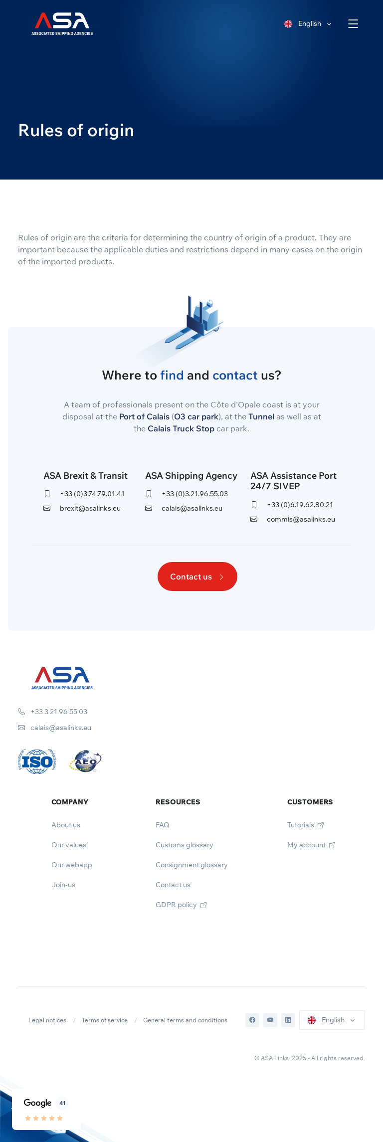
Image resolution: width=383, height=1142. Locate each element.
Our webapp (71, 864)
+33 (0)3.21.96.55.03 (186, 493)
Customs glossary (184, 844)
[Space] (62, 677)
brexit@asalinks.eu (82, 508)
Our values (68, 844)
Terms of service (105, 1020)
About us (65, 824)
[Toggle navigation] (353, 23)
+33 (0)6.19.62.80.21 (291, 504)
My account (311, 844)
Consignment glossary (192, 864)
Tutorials (305, 824)
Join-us (63, 884)
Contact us (197, 576)
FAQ (163, 824)
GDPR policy (181, 904)
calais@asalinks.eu (183, 508)
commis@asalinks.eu (292, 519)
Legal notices (47, 1020)
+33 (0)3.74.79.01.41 (84, 493)
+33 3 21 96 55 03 (52, 711)
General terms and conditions (185, 1020)
